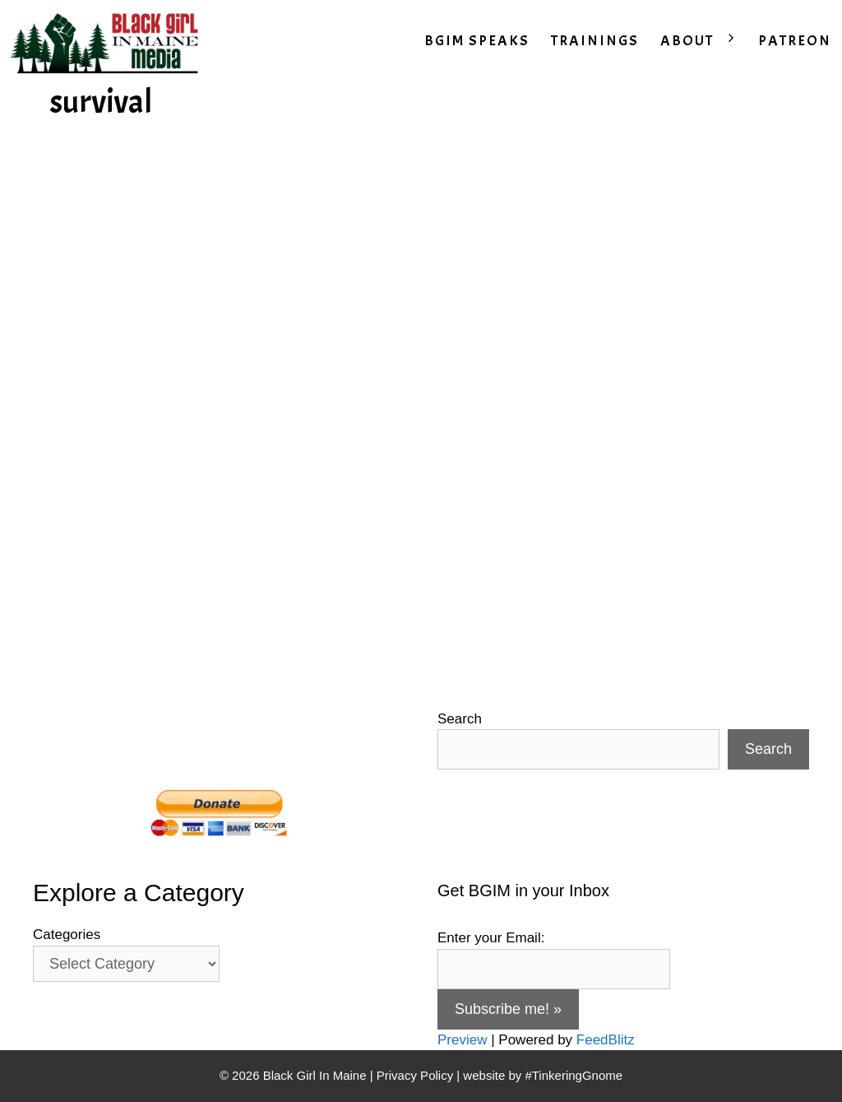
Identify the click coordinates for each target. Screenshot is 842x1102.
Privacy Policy (415, 1075)
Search (459, 719)
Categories (66, 934)
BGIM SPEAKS (477, 40)
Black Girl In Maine (316, 1075)
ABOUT (703, 41)
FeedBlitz (605, 1040)
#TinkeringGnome (573, 1075)
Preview (462, 1040)
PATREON (794, 40)
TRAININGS (595, 40)
